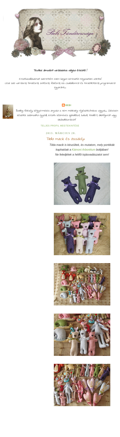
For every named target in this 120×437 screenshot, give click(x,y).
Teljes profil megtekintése (60, 126)
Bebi (68, 105)
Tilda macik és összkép (65, 139)
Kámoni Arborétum (84, 149)
